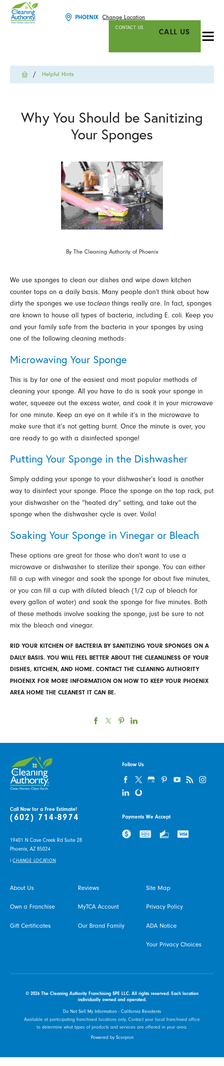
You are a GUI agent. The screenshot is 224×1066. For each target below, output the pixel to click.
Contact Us (129, 27)
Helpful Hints (58, 74)
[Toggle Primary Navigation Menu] (208, 36)
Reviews (88, 888)
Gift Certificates (30, 925)
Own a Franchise (32, 906)
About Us (22, 888)
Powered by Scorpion (112, 1037)
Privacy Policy (164, 906)
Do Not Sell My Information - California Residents (112, 1011)
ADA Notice (161, 925)
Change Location (123, 17)
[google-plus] (151, 780)
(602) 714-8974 (44, 817)
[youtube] (177, 780)
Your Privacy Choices (173, 944)
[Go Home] (28, 74)
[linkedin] (126, 792)
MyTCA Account (98, 906)
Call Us (174, 31)
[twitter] (138, 780)
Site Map (158, 888)
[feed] (190, 780)
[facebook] (126, 780)
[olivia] (138, 792)
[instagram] (203, 780)
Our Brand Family (101, 925)
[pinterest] (164, 780)
